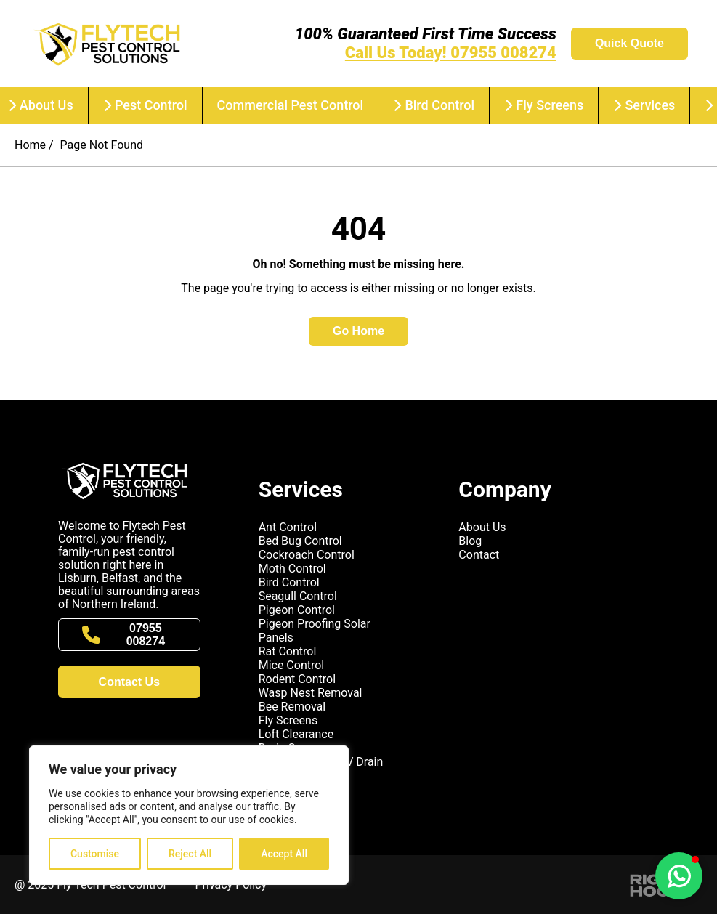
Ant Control (288, 527)
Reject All (190, 854)
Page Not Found (101, 145)
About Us (482, 527)
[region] (189, 815)
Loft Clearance (296, 734)
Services (644, 105)
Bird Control (433, 105)
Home (30, 145)
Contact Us (129, 682)
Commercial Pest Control (290, 105)
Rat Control (288, 651)
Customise (94, 854)
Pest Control (145, 105)
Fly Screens (543, 105)
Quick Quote (629, 43)
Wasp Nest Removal (310, 693)
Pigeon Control (297, 610)
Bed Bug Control (300, 541)
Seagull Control (298, 596)
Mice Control (292, 665)
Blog (470, 541)
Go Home (358, 331)
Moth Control (292, 568)
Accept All (284, 854)
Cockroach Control (307, 555)
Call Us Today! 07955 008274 (450, 53)
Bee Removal (292, 706)
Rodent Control (297, 679)
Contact (478, 555)
